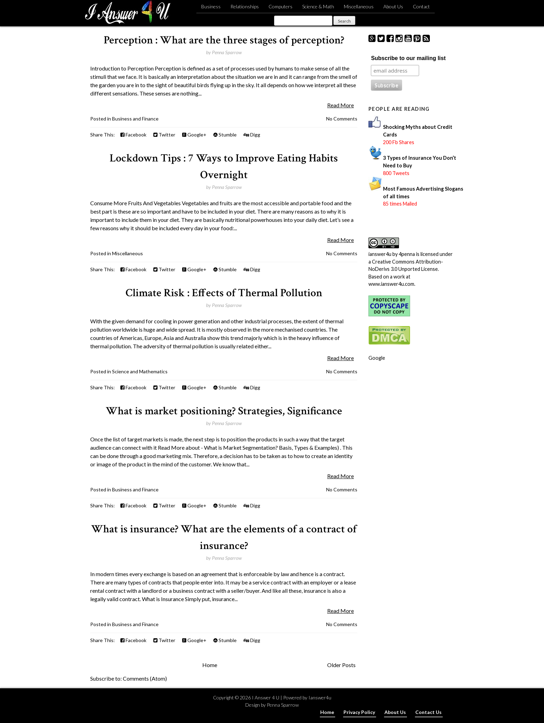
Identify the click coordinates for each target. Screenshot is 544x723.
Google (376, 358)
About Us (393, 6)
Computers (280, 6)
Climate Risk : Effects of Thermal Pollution (224, 293)
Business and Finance (135, 119)
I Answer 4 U (265, 697)
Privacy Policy (359, 712)
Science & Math (318, 6)
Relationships (244, 6)
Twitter (164, 135)
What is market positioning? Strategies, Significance (224, 411)
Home (209, 665)
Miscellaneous (359, 6)
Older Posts (341, 665)
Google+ (194, 135)
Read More (340, 105)
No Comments (341, 119)
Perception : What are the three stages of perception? (224, 40)
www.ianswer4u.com (391, 284)
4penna (407, 254)
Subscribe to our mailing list (408, 58)
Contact (421, 6)
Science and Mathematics (140, 371)
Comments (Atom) (145, 678)
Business (211, 6)
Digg (252, 135)
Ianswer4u (319, 697)
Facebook (133, 135)
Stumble (225, 135)
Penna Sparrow (283, 705)
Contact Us (428, 712)
